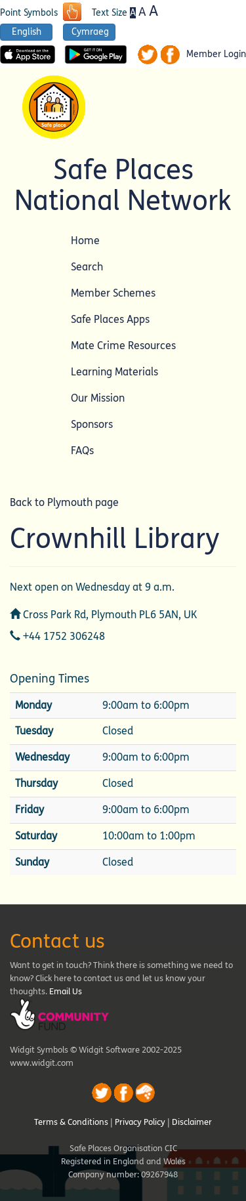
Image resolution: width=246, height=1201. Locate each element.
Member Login (216, 54)
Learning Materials (114, 372)
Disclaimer (192, 1122)
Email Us (65, 991)
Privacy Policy (140, 1122)
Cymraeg (90, 31)
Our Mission (98, 398)
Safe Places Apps (110, 319)
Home (85, 240)
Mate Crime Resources (123, 345)
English (26, 31)
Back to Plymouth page (64, 502)
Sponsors (92, 424)
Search (87, 267)
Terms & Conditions (71, 1122)
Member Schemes (113, 293)
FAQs (82, 450)
